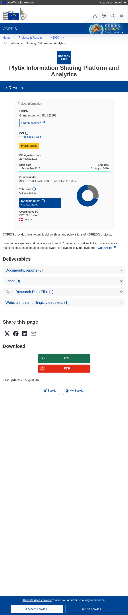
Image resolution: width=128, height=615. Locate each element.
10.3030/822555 (28, 131)
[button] (104, 16)
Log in (95, 15)
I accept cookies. (37, 609)
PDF (67, 362)
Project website (31, 118)
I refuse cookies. (91, 609)
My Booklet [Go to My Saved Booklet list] (75, 385)
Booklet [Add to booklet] (50, 384)
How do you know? (113, 2)
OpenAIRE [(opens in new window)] (105, 242)
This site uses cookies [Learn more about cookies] (37, 600)
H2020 (12, 37)
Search (112, 15)
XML (67, 352)
